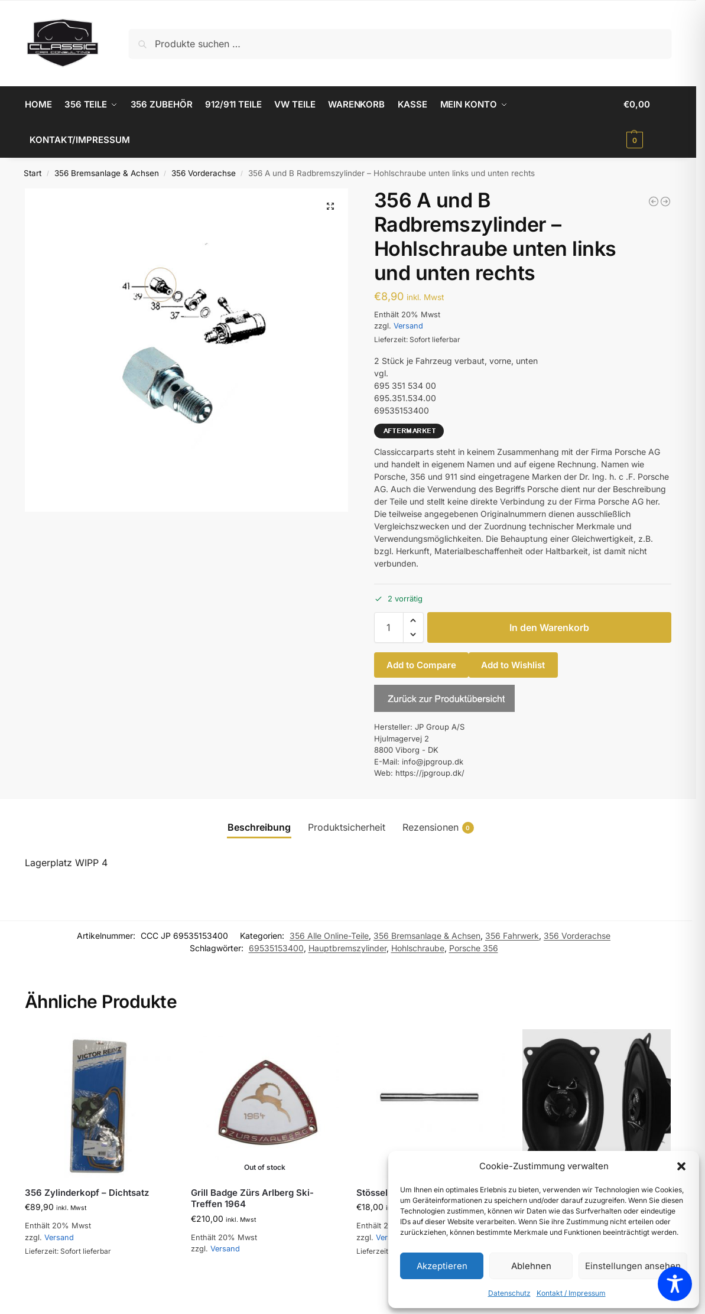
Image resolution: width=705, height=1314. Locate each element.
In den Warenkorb (549, 627)
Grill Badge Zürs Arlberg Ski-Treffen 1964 (252, 1198)
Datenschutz (509, 1293)
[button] (681, 1166)
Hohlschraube (417, 948)
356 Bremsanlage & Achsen (106, 173)
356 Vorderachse (203, 173)
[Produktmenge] (389, 627)
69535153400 (276, 948)
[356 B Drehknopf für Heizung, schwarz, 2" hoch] (665, 201)
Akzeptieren (442, 1265)
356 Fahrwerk (512, 936)
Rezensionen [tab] (438, 827)
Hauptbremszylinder (347, 948)
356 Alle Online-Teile (329, 936)
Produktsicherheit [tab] (346, 827)
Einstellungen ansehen (633, 1265)
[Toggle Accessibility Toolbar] (675, 1284)
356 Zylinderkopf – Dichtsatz (87, 1192)
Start (32, 173)
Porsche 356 (473, 948)
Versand (408, 325)
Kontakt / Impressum (571, 1293)
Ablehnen (531, 1265)
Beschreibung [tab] (259, 827)
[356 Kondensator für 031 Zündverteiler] (653, 201)
